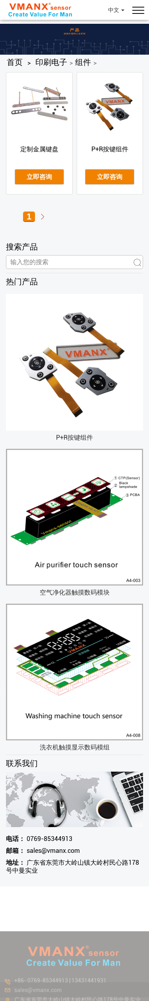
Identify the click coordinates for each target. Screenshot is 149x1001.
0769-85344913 (39, 839)
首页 (15, 62)
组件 (83, 62)
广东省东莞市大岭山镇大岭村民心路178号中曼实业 (72, 866)
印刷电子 (51, 62)
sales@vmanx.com (43, 850)
